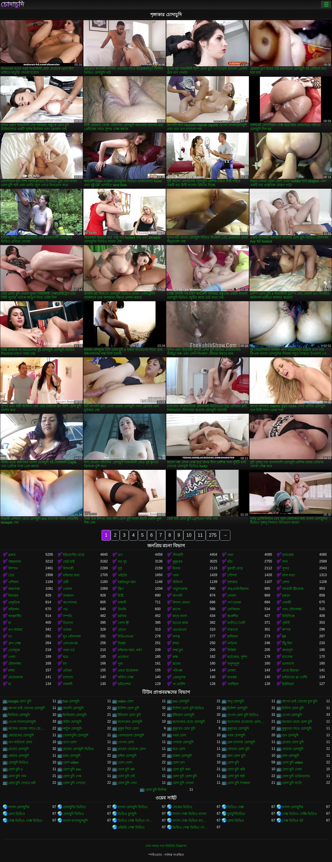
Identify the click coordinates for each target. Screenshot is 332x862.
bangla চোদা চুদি (19, 701)
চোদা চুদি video (292, 763)
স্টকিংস (177, 582)
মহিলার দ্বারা (71, 575)
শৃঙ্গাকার (232, 582)
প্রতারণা (123, 657)
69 (284, 636)
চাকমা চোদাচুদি (182, 756)
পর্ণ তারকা (234, 602)
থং (10, 636)
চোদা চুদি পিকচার (238, 783)
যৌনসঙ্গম (14, 664)
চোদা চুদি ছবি (236, 776)
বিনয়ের (13, 596)
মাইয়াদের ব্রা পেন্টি (294, 677)
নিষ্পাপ (13, 568)
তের (11, 575)
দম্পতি (67, 616)
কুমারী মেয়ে (235, 568)
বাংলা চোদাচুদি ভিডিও (133, 807)
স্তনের (176, 664)
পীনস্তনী (178, 555)
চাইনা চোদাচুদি (127, 756)
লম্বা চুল (178, 650)
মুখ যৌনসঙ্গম (72, 636)
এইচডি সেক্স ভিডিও (131, 827)
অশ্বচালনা (14, 562)
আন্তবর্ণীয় (14, 616)
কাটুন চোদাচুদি (72, 729)
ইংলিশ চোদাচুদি (237, 708)
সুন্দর (285, 568)
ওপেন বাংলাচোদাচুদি (22, 722)
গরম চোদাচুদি (236, 735)
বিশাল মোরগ (181, 602)
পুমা (120, 664)
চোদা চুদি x (15, 769)
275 (213, 535)
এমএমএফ (180, 630)
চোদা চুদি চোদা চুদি (185, 776)
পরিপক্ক (177, 670)
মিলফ (176, 568)
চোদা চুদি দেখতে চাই (21, 783)
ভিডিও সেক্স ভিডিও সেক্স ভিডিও (136, 821)
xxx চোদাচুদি (181, 701)
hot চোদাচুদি (71, 701)
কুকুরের (177, 562)
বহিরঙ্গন (13, 609)
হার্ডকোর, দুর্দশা (237, 657)
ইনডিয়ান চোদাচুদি (75, 715)
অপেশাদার (70, 602)
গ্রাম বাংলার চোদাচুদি (241, 742)
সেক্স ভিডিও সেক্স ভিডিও (25, 821)
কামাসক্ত (14, 589)
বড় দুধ (122, 562)
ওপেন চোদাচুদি (292, 715)
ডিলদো (68, 623)
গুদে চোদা (70, 742)
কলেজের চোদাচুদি (130, 722)
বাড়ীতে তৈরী (236, 623)
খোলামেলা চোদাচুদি (131, 735)
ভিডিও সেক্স (235, 807)
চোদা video (71, 763)
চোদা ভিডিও (16, 814)
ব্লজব (12, 555)
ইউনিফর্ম (288, 684)
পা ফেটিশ (179, 684)
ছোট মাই (69, 562)
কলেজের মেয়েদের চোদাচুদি (245, 722)
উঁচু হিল (287, 643)
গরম (176, 575)
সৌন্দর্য (232, 575)
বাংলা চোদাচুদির (19, 807)
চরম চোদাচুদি (71, 756)
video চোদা (125, 701)
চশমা (176, 643)
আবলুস (287, 650)
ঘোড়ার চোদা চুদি (238, 749)
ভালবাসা (288, 664)
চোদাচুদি (12, 4)
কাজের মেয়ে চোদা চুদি (297, 722)
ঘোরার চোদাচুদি (18, 756)
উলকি (122, 609)
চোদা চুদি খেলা (292, 769)
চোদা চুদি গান (17, 776)
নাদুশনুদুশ (233, 664)
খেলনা (67, 589)
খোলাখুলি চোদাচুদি (75, 735)
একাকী (286, 602)
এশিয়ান (13, 582)
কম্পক (286, 630)
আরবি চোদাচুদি (73, 708)
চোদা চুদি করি (236, 769)
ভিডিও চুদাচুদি (127, 814)
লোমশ (231, 596)
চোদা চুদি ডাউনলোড (296, 776)
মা (9, 623)
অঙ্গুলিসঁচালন (238, 589)
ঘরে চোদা (179, 749)
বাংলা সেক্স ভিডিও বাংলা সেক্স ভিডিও (191, 821)
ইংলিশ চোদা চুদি (128, 708)
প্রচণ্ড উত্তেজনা (128, 670)
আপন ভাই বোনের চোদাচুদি (26, 708)
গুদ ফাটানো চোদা (20, 742)
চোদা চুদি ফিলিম (156, 790)
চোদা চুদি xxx (72, 769)
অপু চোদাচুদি (235, 701)
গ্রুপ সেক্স (14, 643)
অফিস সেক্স (125, 677)
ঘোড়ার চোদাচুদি (292, 749)
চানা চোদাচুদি (290, 756)
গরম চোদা (179, 735)
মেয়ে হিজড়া (290, 670)
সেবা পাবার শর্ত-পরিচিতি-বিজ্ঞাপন (166, 846)
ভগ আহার (15, 630)
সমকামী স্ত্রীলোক (292, 589)
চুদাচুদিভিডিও (236, 814)
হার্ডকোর (288, 555)
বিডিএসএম (125, 636)
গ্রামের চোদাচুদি (18, 749)
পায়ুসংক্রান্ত (180, 589)
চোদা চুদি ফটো (292, 783)
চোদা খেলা (125, 763)
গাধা (230, 555)
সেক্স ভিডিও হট (292, 821)
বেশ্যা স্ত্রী (123, 623)
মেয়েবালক (15, 677)
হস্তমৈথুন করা (127, 582)
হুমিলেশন (124, 684)
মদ (65, 664)
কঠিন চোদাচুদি (72, 722)
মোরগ (122, 630)
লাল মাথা (288, 575)
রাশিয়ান (232, 636)
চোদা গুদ (179, 763)
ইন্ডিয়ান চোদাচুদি (183, 715)
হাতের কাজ (180, 623)
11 (200, 535)
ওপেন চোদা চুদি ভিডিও (243, 715)
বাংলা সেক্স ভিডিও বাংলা (189, 814)
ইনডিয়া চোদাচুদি (19, 715)
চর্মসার (122, 616)
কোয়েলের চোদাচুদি (21, 735)
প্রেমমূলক (179, 677)
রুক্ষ (175, 657)
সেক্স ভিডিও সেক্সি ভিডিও (299, 814)
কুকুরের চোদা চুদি (184, 729)
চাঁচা (229, 562)
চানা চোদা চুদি (236, 756)
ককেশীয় (232, 616)
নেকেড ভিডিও (182, 807)
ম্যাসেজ (287, 657)
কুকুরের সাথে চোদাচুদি (297, 729)
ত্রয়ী (65, 582)
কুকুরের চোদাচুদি (238, 729)
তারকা (67, 630)
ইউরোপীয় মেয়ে (73, 555)
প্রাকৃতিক (14, 602)
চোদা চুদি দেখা (127, 783)
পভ (65, 609)
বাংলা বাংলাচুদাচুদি (75, 821)
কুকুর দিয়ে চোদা (128, 729)
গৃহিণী (286, 623)
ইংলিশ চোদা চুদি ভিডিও (188, 708)
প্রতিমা (67, 670)
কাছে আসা (180, 616)
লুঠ (120, 568)
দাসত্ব (176, 636)
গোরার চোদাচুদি (183, 742)
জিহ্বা (122, 643)
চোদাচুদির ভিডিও (74, 807)
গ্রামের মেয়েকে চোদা (132, 749)
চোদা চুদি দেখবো (74, 783)
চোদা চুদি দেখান (183, 783)
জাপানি (177, 596)
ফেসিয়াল (233, 609)
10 (189, 535)
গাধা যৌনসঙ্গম (292, 609)
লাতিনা (232, 643)
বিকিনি (231, 650)
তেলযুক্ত (14, 650)
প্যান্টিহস (233, 684)
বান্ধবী (122, 602)
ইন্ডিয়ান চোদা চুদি (129, 715)
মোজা (231, 670)
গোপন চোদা (126, 742)
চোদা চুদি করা (181, 769)
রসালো (68, 677)
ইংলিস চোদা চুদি (293, 708)
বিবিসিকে (288, 616)
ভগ (120, 555)
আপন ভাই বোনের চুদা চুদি (299, 701)
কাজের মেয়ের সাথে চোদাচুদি (26, 729)
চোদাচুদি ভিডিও (73, 814)
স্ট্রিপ (120, 589)
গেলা (11, 657)
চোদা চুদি (233, 763)
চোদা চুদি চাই (126, 776)
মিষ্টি (120, 596)
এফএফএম (70, 643)
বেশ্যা (285, 582)
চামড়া (286, 596)
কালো (176, 609)
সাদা (285, 562)
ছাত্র (65, 657)
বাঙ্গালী (67, 684)
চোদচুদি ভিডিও (18, 763)
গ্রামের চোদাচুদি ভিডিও (78, 749)
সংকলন (68, 596)
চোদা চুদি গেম (72, 776)
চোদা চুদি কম (126, 769)
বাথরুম (232, 677)
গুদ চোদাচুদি (290, 735)
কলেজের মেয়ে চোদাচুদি (189, 722)
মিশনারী (68, 568)
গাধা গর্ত (69, 650)
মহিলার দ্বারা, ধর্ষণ (130, 650)
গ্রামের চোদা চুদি (293, 742)
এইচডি (122, 575)
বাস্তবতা (232, 630)
